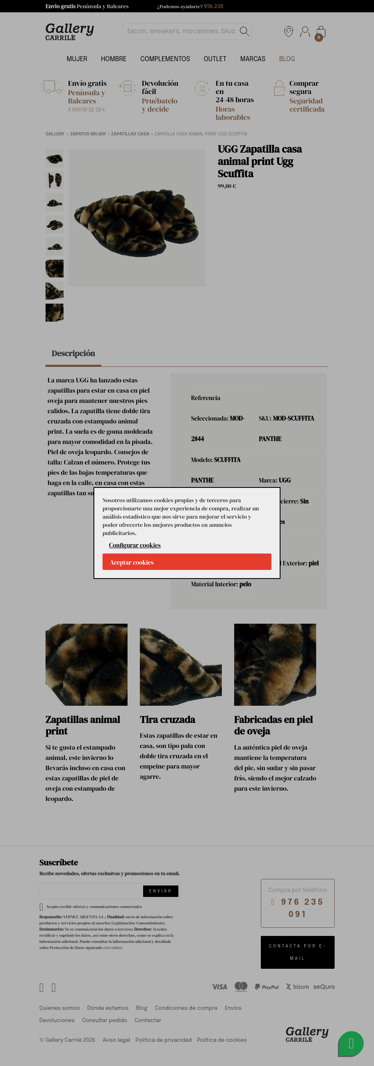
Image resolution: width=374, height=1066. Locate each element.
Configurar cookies (135, 545)
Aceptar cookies (132, 562)
